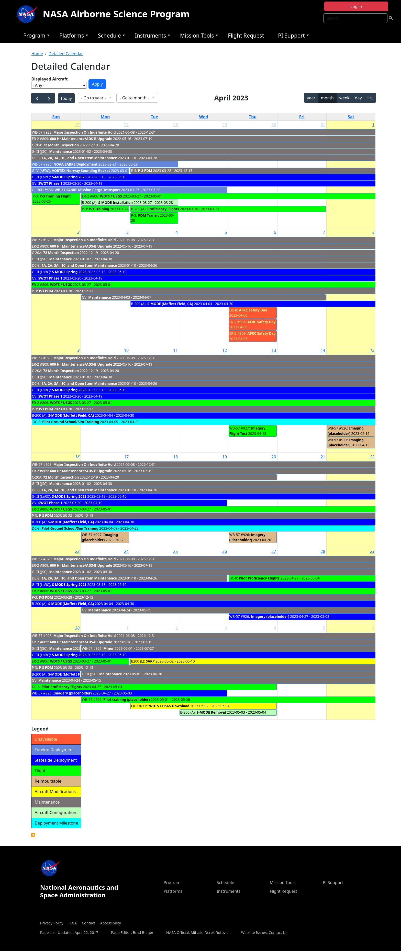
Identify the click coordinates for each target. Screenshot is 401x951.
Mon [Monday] (105, 117)
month (327, 98)
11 (175, 350)
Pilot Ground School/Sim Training (70, 421)
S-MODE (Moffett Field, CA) (170, 303)
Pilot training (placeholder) (126, 699)
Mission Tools (198, 36)
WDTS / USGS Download (169, 705)
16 (77, 457)
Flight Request (246, 35)
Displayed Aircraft (49, 79)
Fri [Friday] (302, 117)
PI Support (292, 36)
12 (224, 350)
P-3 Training (99, 208)
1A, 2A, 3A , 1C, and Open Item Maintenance (79, 157)
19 (224, 457)
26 (77, 124)
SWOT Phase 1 (50, 183)
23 (77, 551)
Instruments (151, 36)
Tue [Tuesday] (154, 117)
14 (322, 350)
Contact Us (278, 932)
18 (175, 457)
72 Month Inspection (61, 145)
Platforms (72, 36)
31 (322, 124)
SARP (150, 661)
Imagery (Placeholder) (247, 537)
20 (273, 457)
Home (37, 53)
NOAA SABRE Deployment (75, 164)
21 (322, 457)
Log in (356, 6)
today (66, 98)
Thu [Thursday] (253, 117)
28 (175, 124)
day (358, 98)
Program (35, 36)
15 (372, 350)
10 (126, 350)
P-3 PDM (145, 170)
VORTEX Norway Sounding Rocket (81, 170)
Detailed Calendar (66, 53)
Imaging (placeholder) (346, 431)
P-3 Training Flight (55, 196)
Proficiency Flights (163, 208)
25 (175, 551)
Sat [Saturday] (351, 117)
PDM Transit (148, 215)
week (344, 98)
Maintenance (60, 151)
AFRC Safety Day (253, 310)
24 (126, 551)
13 (273, 350)
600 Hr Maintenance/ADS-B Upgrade (81, 138)
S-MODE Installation (115, 202)
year (311, 98)
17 (126, 457)
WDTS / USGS (111, 196)
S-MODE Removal (211, 712)
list (370, 98)
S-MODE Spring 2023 (69, 177)
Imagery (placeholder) (270, 616)
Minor (108, 648)
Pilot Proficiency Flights (259, 578)
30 (273, 124)
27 (126, 124)
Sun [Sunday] (56, 117)
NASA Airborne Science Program (116, 14)
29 (224, 124)
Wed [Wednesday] (203, 117)
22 (372, 457)
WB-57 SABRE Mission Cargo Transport (87, 189)
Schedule (110, 36)
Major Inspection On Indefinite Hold (84, 132)
